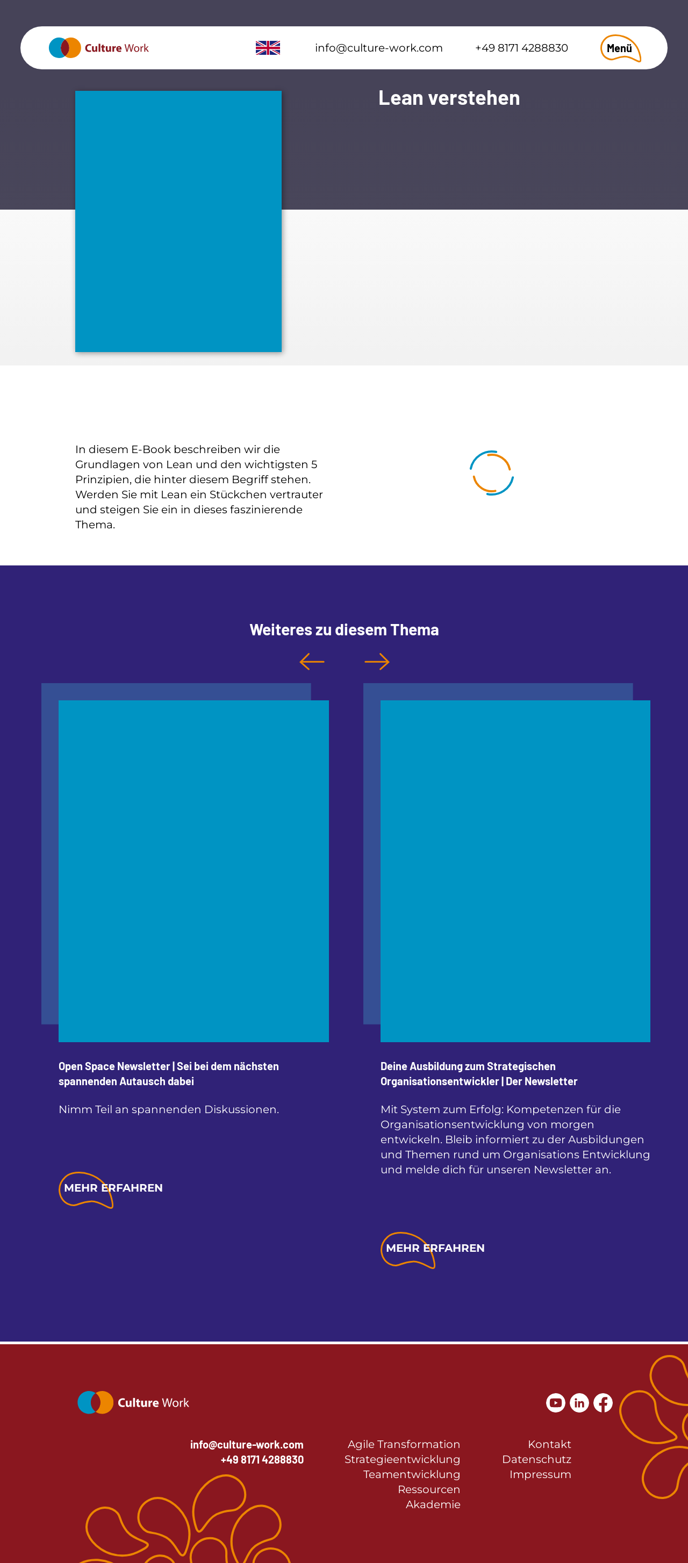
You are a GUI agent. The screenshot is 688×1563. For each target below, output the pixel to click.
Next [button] (377, 661)
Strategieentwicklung (403, 1459)
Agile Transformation (404, 1444)
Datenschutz (536, 1459)
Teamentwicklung (412, 1474)
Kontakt (549, 1444)
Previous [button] (312, 661)
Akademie (433, 1504)
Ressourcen (429, 1489)
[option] (185, 947)
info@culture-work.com (379, 47)
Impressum (540, 1474)
